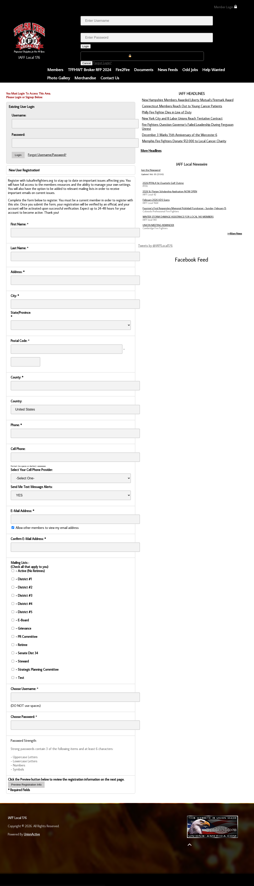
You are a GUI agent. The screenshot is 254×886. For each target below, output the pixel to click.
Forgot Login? (102, 63)
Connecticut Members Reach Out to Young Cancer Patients (182, 106)
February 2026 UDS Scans (156, 199)
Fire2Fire (123, 69)
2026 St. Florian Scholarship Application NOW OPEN (170, 191)
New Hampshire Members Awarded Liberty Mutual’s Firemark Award (187, 100)
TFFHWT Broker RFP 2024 (89, 69)
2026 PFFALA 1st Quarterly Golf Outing (163, 183)
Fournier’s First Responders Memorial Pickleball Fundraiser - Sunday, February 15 (184, 208)
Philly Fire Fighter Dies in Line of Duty (167, 112)
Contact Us (109, 77)
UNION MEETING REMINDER (158, 225)
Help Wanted (213, 69)
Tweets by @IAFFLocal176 (155, 245)
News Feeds (168, 69)
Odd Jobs (190, 69)
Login (85, 46)
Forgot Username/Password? (47, 155)
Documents (143, 69)
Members (55, 69)
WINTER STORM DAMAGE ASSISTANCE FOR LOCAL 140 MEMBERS (178, 216)
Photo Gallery (58, 77)
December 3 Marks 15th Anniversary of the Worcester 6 (179, 135)
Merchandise (85, 77)
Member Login (225, 7)
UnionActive (32, 834)
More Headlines (151, 151)
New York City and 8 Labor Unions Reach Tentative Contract (182, 118)
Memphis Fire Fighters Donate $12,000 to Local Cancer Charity (184, 141)
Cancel (86, 63)
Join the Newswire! (150, 170)
